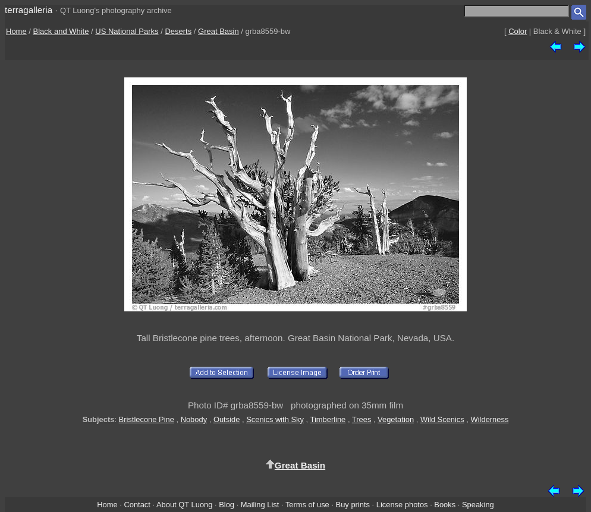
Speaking (478, 504)
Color (517, 31)
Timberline (328, 419)
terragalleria (28, 10)
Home (16, 31)
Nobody (194, 419)
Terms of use (307, 504)
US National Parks (126, 31)
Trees (362, 419)
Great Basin (218, 31)
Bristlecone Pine (146, 419)
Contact (137, 504)
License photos (402, 504)
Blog (226, 504)
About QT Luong (184, 504)
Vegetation (396, 419)
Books (444, 504)
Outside (226, 419)
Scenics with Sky (275, 419)
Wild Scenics (442, 419)
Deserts (178, 31)
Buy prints (353, 504)
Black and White (61, 31)
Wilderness (490, 419)
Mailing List (260, 504)
